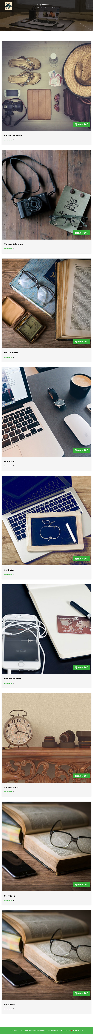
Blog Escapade (43, 4)
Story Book (9, 896)
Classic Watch (11, 352)
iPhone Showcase (12, 678)
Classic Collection (13, 135)
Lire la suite (9, 140)
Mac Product (10, 461)
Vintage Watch (11, 787)
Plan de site (78, 1030)
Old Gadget (9, 570)
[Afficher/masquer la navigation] (85, 6)
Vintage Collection (13, 244)
